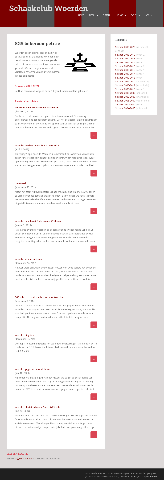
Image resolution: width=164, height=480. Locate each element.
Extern (106, 17)
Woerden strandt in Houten (29, 259)
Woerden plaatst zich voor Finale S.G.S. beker (38, 407)
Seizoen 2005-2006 (125, 104)
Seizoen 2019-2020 (125, 46)
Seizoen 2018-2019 (125, 54)
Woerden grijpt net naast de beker (32, 369)
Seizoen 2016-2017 (125, 62)
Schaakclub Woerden (48, 7)
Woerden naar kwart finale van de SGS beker (38, 221)
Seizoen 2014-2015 (125, 69)
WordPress (152, 476)
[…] (94, 135)
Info (147, 17)
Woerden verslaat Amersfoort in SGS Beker (37, 145)
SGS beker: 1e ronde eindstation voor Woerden (39, 297)
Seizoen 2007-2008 (125, 96)
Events (134, 17)
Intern (92, 17)
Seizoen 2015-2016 (125, 66)
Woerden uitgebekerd (26, 335)
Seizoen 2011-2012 (125, 81)
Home (81, 17)
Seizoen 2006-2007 (125, 100)
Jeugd (120, 17)
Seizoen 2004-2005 (125, 108)
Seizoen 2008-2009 (125, 92)
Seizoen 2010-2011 (125, 85)
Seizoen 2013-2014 (125, 73)
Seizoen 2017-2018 (125, 58)
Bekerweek (20, 183)
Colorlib (133, 476)
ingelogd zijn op (24, 458)
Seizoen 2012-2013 (125, 77)
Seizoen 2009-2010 (125, 89)
